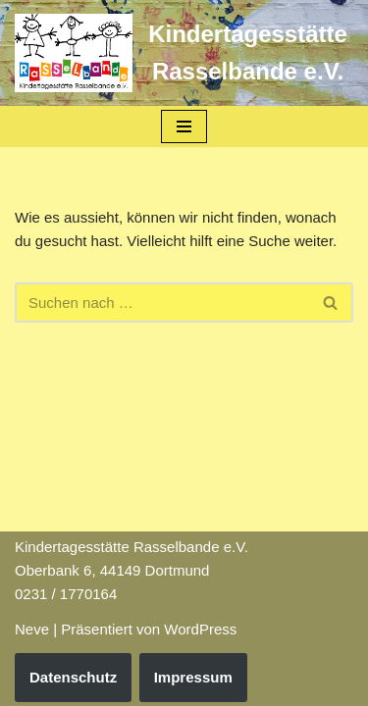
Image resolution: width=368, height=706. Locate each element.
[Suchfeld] (162, 302)
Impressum (193, 677)
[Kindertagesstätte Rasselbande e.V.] (184, 53)
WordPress (200, 629)
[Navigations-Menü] (184, 126)
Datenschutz (73, 677)
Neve (32, 629)
